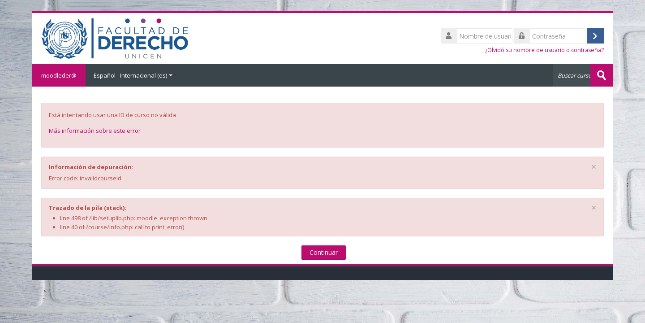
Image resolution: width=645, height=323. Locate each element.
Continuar (324, 252)
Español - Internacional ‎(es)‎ (133, 75)
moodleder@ (59, 75)
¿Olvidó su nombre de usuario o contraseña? (544, 50)
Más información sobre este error (95, 131)
